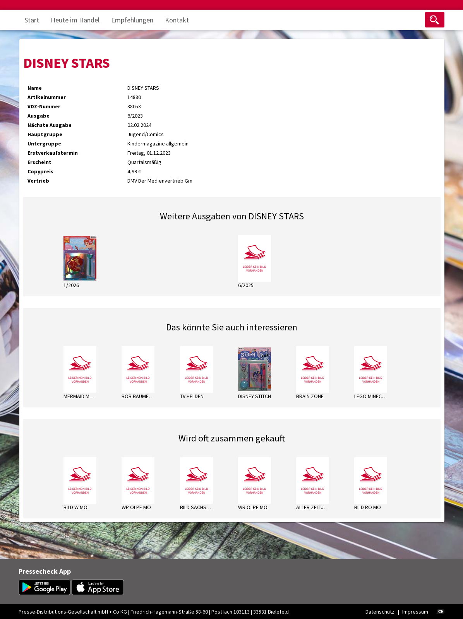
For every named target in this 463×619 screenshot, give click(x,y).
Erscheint (39, 162)
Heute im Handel (75, 19)
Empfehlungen (132, 19)
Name (34, 87)
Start (31, 19)
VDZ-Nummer (43, 106)
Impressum (415, 611)
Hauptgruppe (44, 134)
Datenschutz (379, 611)
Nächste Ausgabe (49, 124)
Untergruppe (44, 143)
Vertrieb (38, 180)
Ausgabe (38, 115)
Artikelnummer (46, 97)
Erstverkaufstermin (52, 152)
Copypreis (40, 171)
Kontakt (177, 19)
